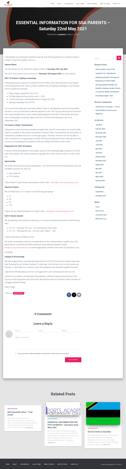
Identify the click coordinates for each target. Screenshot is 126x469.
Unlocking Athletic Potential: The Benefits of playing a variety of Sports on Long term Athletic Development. (108, 88)
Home (52, 3)
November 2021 (101, 160)
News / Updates (92, 3)
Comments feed (101, 215)
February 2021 (100, 180)
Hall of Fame (80, 3)
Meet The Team (105, 3)
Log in (98, 207)
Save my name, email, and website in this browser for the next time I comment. (43, 353)
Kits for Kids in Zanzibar (99, 431)
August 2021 (100, 165)
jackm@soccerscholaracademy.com (65, 182)
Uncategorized (18, 293)
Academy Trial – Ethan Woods (106, 73)
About (59, 3)
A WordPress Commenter (104, 107)
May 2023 (99, 149)
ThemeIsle (118, 464)
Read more (29, 427)
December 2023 (101, 133)
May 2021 (99, 169)
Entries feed (100, 211)
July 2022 (99, 153)
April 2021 (99, 172)
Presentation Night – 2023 (104, 95)
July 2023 (99, 141)
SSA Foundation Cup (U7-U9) (105, 69)
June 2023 (99, 145)
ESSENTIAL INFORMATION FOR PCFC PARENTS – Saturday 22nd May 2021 (63, 425)
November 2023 (101, 137)
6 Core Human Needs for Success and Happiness (108, 110)
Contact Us (116, 3)
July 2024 (99, 125)
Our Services (68, 3)
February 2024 (100, 129)
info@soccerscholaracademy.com (18, 247)
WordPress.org (101, 219)
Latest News (100, 192)
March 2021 (99, 176)
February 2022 (100, 157)
